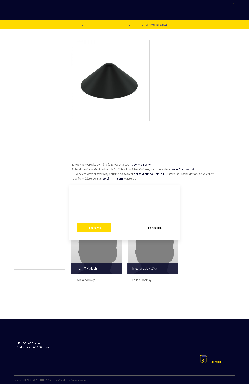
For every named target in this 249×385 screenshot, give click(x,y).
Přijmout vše (94, 227)
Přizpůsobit (155, 227)
